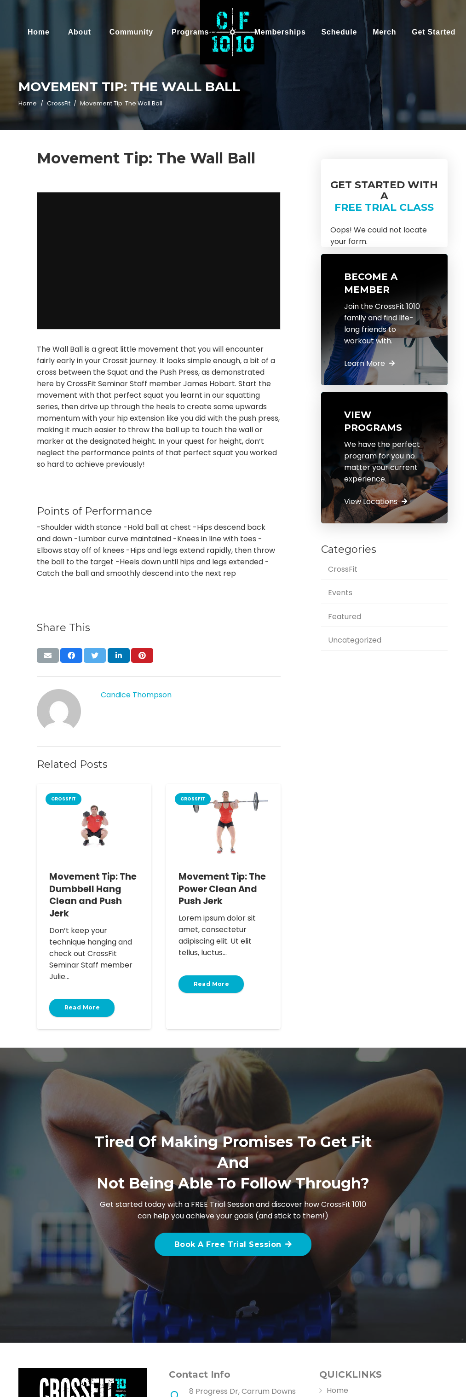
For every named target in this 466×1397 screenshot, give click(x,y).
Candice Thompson (136, 695)
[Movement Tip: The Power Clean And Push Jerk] (223, 822)
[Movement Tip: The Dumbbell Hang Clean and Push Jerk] (94, 822)
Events (340, 592)
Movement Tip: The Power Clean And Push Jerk (222, 889)
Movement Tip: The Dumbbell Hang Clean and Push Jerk (93, 895)
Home (337, 1390)
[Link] (232, 32)
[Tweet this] (95, 655)
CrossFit (342, 569)
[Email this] (48, 655)
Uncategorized (354, 640)
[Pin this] (142, 655)
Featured (344, 616)
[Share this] (71, 655)
